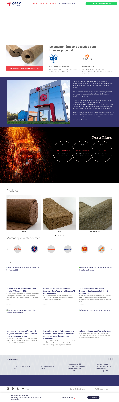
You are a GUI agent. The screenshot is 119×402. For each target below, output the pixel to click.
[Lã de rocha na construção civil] (9, 367)
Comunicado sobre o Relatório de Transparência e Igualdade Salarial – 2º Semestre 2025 (93, 290)
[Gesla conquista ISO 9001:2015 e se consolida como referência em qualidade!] (63, 367)
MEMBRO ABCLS (88, 66)
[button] (55, 235)
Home (35, 3)
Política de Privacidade (103, 389)
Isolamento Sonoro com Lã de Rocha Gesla (95, 331)
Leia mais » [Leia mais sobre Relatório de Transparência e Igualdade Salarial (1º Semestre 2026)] (9, 304)
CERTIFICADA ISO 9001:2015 (59, 66)
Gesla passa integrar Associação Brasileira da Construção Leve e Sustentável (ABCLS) (103, 367)
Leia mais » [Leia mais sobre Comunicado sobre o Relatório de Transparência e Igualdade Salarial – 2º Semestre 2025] (81, 304)
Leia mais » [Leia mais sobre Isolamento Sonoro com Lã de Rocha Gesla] (81, 348)
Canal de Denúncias (76, 389)
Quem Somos (43, 3)
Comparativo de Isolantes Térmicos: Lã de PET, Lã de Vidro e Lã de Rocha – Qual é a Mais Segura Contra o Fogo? (22, 333)
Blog (59, 3)
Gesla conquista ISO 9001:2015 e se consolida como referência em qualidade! (76, 367)
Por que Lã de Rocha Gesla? (47, 368)
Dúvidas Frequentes (68, 3)
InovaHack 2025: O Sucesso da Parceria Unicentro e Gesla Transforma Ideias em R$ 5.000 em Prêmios (59, 290)
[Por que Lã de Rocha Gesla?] (36, 367)
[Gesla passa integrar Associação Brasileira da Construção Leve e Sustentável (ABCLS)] (91, 367)
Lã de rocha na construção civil (22, 368)
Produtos (53, 3)
